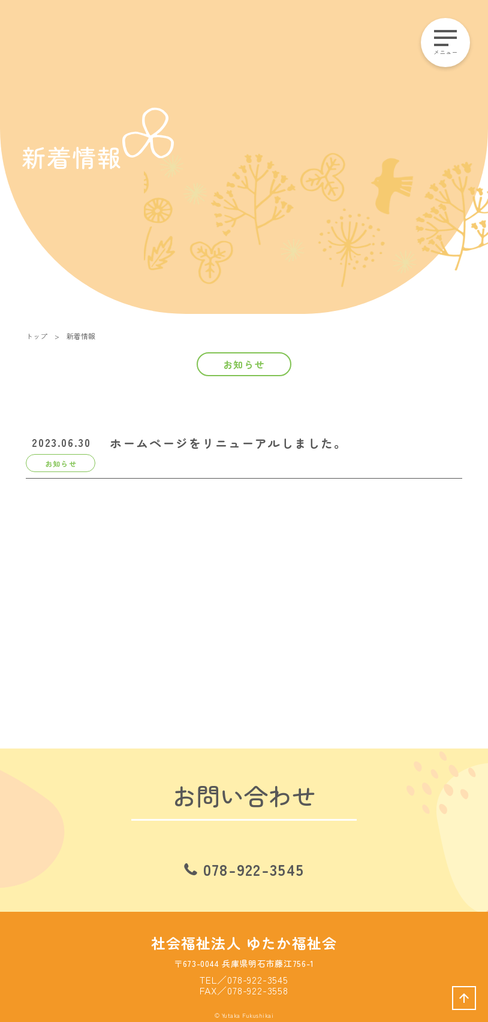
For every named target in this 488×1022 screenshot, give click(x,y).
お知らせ (244, 364)
